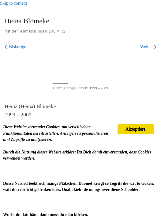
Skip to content (13, 3)
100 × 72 (56, 31)
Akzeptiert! (135, 129)
